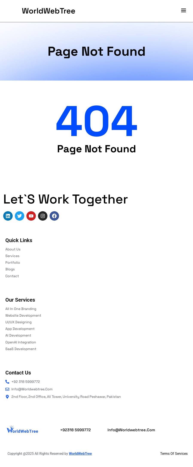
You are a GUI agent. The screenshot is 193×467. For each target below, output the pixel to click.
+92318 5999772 (75, 429)
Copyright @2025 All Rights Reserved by (50, 454)
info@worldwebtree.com (131, 429)
